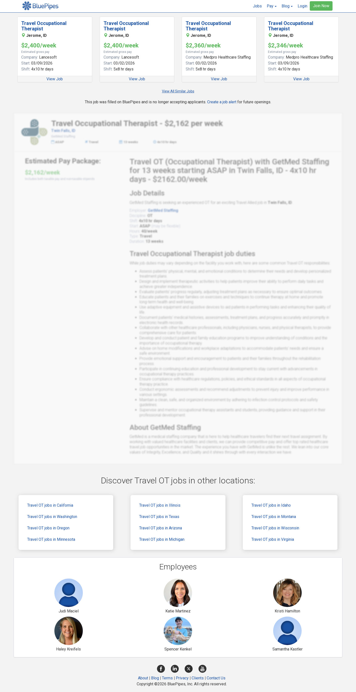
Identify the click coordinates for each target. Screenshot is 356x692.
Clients (198, 678)
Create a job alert (221, 102)
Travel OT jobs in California (50, 505)
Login (302, 6)
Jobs (257, 6)
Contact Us (216, 678)
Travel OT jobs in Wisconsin (275, 528)
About (143, 678)
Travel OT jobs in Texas (159, 516)
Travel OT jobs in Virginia (272, 539)
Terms (167, 678)
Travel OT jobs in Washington (52, 516)
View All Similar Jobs (178, 91)
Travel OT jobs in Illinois (159, 505)
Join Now (321, 5)
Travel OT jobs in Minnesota (51, 539)
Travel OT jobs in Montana (273, 516)
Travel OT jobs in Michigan (161, 539)
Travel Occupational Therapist (44, 26)
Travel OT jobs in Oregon (48, 528)
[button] (271, 6)
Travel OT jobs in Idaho (271, 505)
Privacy (182, 678)
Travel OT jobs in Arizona (160, 528)
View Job (54, 79)
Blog (155, 678)
